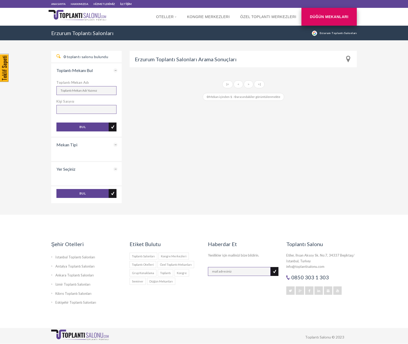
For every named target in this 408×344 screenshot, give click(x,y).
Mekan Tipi (66, 144)
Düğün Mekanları (329, 17)
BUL (82, 127)
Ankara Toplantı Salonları (74, 275)
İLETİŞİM (126, 3)
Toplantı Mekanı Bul (74, 70)
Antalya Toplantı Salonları (75, 266)
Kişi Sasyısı (65, 101)
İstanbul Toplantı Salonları (75, 257)
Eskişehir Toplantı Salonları (75, 302)
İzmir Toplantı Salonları (72, 284)
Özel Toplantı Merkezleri (268, 17)
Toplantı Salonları (143, 256)
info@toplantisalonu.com (305, 266)
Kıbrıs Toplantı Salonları (73, 293)
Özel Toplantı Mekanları (176, 264)
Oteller (166, 20)
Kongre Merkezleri (208, 17)
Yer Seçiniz (65, 169)
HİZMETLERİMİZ (104, 3)
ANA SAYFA (58, 3)
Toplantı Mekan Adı (72, 82)
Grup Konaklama (143, 273)
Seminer (137, 281)
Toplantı (165, 273)
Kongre (182, 273)
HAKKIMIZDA (79, 3)
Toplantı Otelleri (143, 264)
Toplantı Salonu (318, 337)
